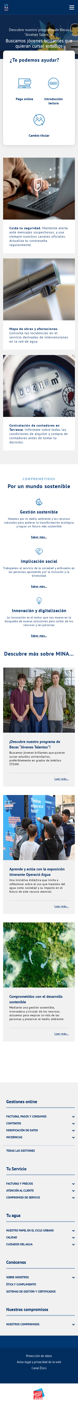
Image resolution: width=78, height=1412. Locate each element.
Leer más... (61, 779)
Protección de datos (39, 1356)
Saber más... (39, 537)
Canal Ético (39, 1368)
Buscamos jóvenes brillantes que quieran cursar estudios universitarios (39, 46)
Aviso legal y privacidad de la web (39, 1362)
